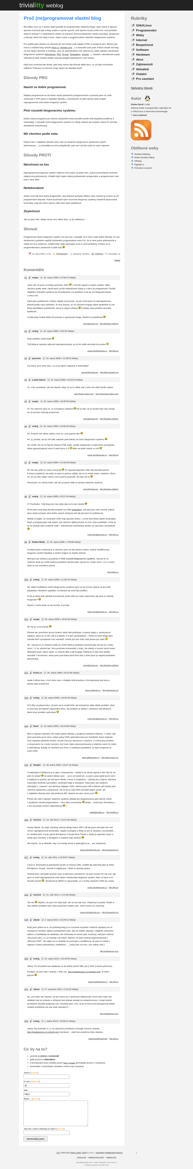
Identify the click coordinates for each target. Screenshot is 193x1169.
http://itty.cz (113, 982)
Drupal (65, 54)
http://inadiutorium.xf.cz (109, 951)
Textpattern (75, 54)
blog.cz (55, 47)
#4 (25, 380)
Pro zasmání (145, 78)
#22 (26, 1021)
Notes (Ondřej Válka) (144, 157)
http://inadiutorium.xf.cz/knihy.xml (84, 972)
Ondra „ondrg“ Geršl (78, 1153)
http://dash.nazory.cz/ (109, 758)
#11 (26, 619)
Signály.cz (139, 164)
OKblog (137, 161)
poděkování (110, 1153)
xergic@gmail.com (90, 324)
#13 (26, 698)
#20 (26, 958)
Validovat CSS (111, 1157)
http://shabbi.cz (112, 812)
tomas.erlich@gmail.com (90, 850)
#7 (25, 462)
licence (120, 1153)
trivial (41, 5)
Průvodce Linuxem (143, 168)
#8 (25, 496)
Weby (140, 35)
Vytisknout (99, 254)
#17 (26, 857)
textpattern (77, 509)
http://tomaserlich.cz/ (110, 850)
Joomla (85, 54)
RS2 (59, 54)
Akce (139, 59)
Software (142, 49)
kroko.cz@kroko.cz (92, 690)
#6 (25, 426)
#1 (25, 277)
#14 (26, 726)
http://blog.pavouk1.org (109, 372)
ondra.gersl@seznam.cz (97, 351)
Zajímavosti (144, 64)
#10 (26, 579)
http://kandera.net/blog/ (109, 324)
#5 (25, 401)
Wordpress (50, 54)
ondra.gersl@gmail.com (97, 1039)
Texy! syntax (69, 1063)
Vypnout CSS (81, 1157)
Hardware (143, 54)
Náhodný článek (142, 88)
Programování (61, 254)
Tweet (117, 260)
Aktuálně (142, 69)
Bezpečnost (144, 45)
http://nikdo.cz (112, 572)
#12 (26, 673)
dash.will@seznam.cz (90, 758)
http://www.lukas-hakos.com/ (107, 394)
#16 (26, 820)
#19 (26, 920)
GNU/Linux (144, 25)
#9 (25, 542)
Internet (141, 40)
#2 (25, 331)
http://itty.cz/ (113, 351)
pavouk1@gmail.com (89, 372)
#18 (26, 895)
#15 (26, 765)
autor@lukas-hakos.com (83, 394)
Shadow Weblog (142, 154)
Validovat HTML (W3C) (96, 1157)
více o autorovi (140, 115)
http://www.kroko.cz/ (110, 690)
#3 (25, 358)
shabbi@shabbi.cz (96, 812)
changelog (100, 1153)
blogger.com (66, 47)
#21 (26, 989)
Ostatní (141, 74)
